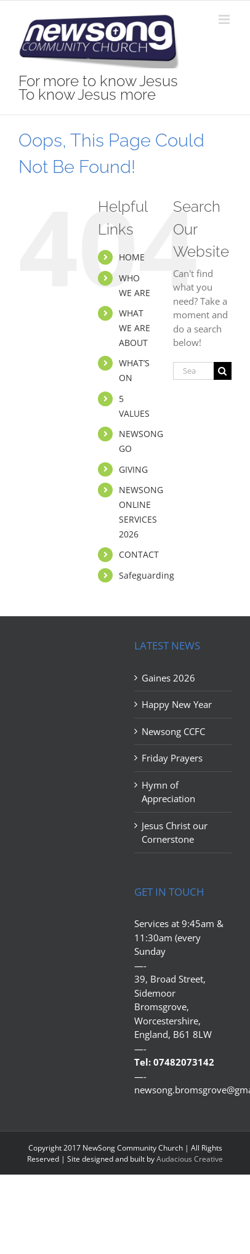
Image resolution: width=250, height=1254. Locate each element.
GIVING (133, 469)
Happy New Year (177, 704)
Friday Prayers (172, 758)
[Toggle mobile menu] (225, 19)
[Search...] (193, 371)
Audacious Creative (189, 1159)
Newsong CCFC (173, 731)
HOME (132, 257)
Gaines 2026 (168, 678)
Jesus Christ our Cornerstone (175, 832)
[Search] (223, 371)
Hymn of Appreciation (168, 792)
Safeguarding (146, 575)
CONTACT (139, 554)
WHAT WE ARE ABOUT (134, 327)
